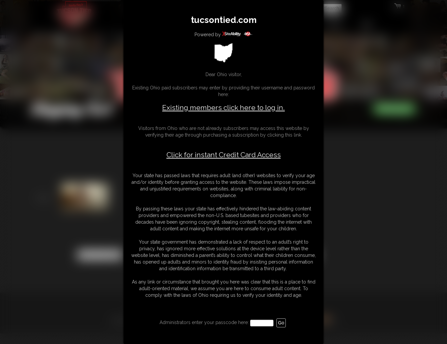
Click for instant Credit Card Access (224, 155)
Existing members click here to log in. (223, 107)
